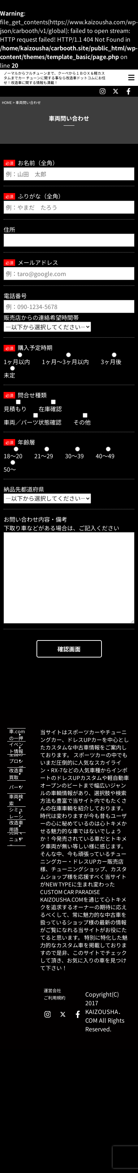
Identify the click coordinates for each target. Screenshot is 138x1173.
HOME (7, 102)
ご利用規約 (54, 997)
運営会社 (52, 990)
